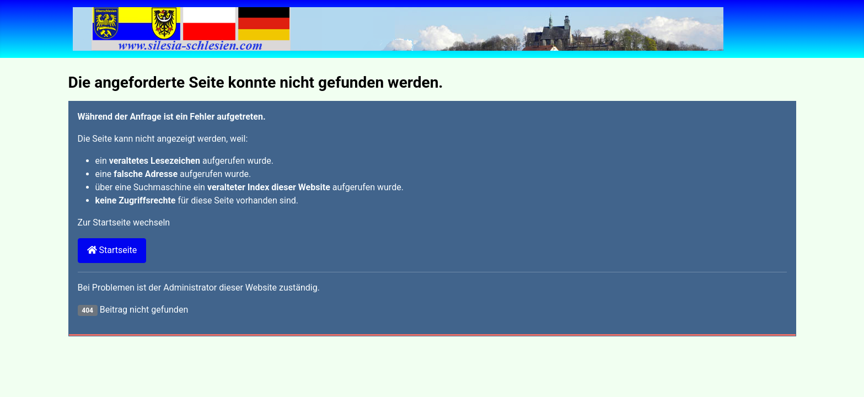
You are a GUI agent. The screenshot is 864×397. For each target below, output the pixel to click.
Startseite (112, 250)
